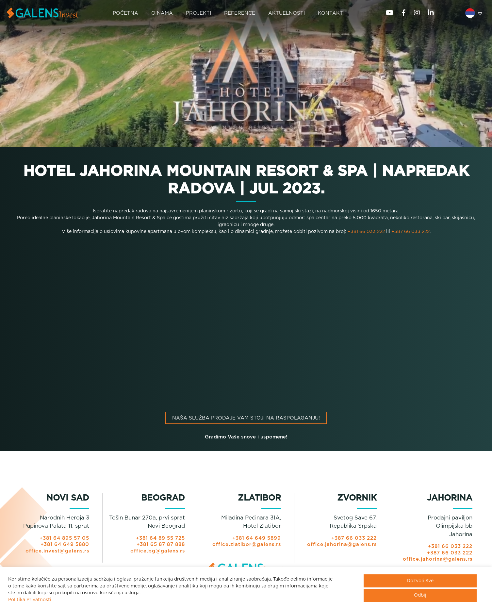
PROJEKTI (198, 13)
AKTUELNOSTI (287, 13)
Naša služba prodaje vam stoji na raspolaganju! (246, 418)
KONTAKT (330, 13)
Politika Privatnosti (29, 600)
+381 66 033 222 (366, 232)
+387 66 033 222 (410, 232)
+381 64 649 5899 (256, 538)
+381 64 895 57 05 (63, 538)
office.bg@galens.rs (157, 551)
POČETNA (125, 13)
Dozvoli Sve (420, 581)
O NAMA (162, 13)
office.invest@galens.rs (57, 551)
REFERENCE (239, 13)
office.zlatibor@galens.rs (246, 545)
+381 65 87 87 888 (160, 545)
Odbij (420, 595)
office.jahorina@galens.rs (341, 545)
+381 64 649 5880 (64, 545)
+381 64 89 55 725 (159, 538)
